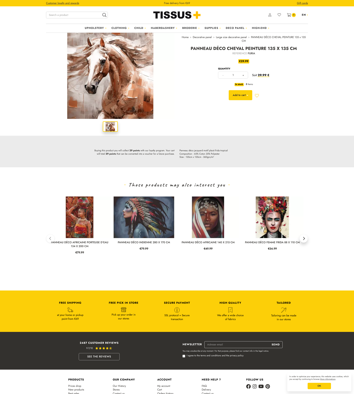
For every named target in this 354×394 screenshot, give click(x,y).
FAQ (204, 386)
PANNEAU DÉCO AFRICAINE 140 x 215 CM (208, 242)
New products (76, 389)
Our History (119, 386)
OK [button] (319, 386)
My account (163, 386)
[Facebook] (248, 386)
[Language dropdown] (305, 15)
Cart (159, 389)
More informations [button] (327, 379)
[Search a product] (77, 15)
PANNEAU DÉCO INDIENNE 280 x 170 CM (144, 242)
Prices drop (74, 386)
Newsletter (192, 344)
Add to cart (240, 95)
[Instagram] (255, 386)
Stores (116, 389)
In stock (239, 84)
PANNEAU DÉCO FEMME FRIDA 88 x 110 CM (272, 242)
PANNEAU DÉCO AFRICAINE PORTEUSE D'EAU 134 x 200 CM (79, 244)
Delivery (206, 389)
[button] (50, 239)
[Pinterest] (267, 386)
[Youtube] (261, 386)
